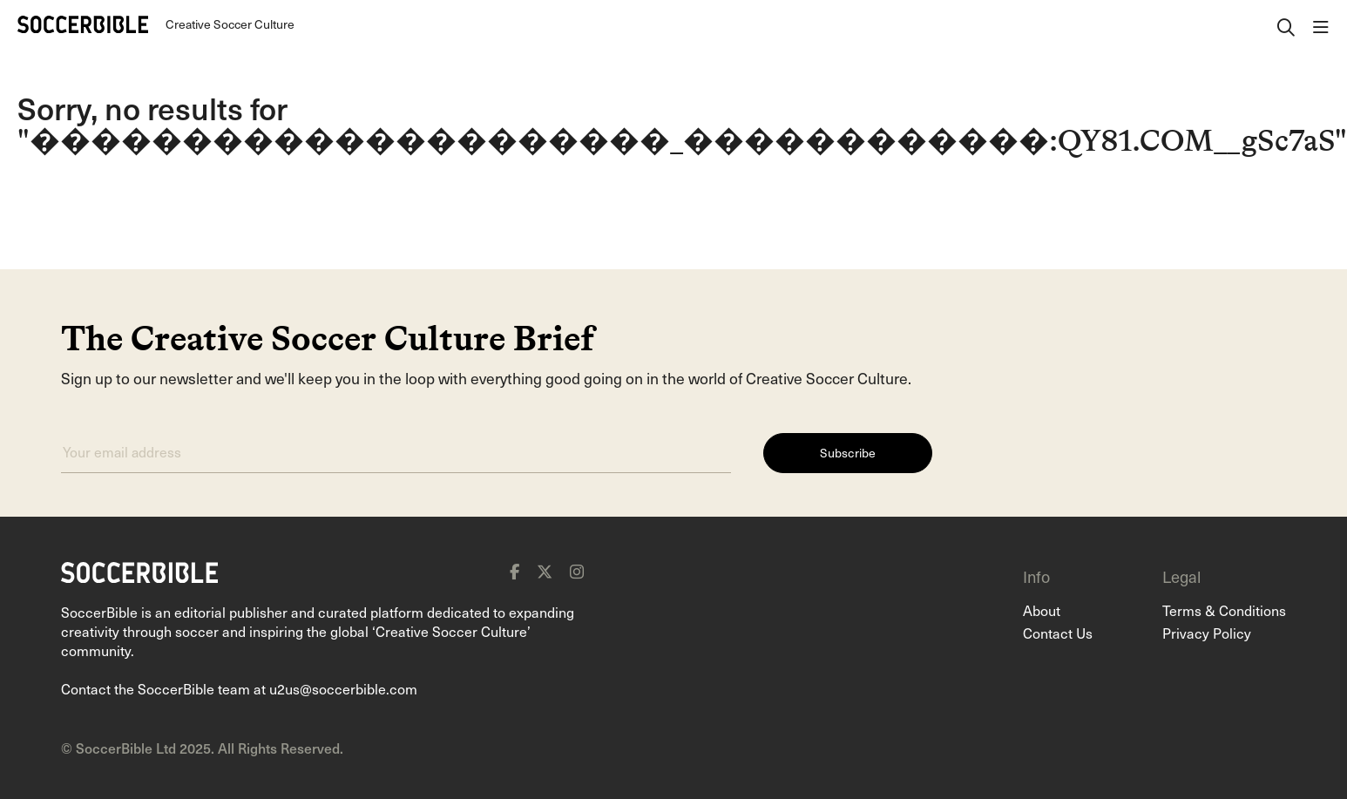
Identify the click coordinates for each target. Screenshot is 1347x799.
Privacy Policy (1206, 632)
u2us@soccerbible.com (343, 688)
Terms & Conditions (1224, 609)
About (1041, 609)
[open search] (1286, 24)
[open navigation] (1321, 24)
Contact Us (1058, 632)
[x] (544, 571)
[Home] (82, 24)
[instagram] (577, 571)
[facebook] (514, 571)
